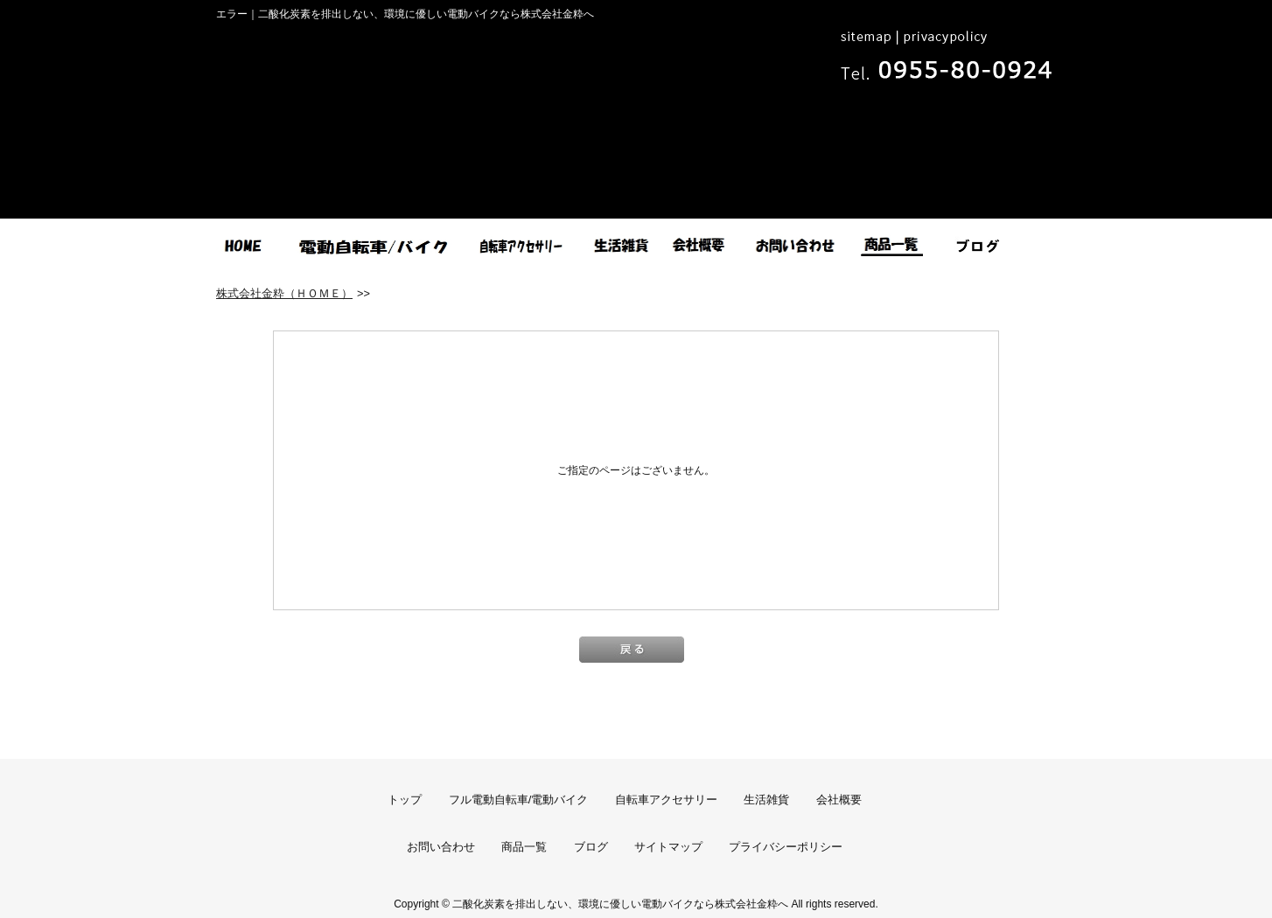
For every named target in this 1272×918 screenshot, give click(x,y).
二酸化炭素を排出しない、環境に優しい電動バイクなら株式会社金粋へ (620, 904)
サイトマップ (668, 846)
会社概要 (839, 799)
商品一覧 (524, 846)
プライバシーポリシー (785, 846)
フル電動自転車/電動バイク (519, 799)
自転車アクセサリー (666, 799)
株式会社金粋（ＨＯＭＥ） (284, 293)
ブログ (591, 846)
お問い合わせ (441, 846)
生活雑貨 (766, 799)
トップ (405, 799)
